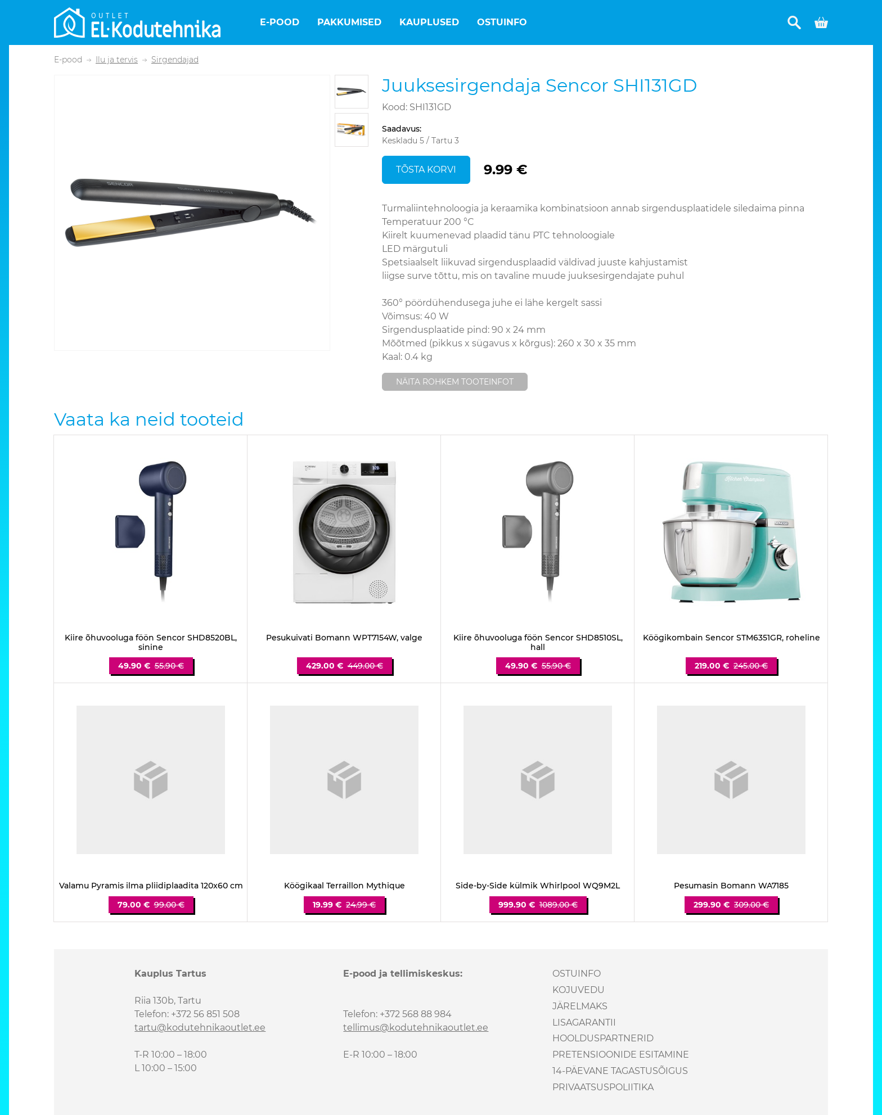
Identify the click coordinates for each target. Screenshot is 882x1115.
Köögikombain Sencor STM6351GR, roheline (731, 638)
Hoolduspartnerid (603, 1038)
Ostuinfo (502, 22)
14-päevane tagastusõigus (620, 1071)
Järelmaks (580, 1006)
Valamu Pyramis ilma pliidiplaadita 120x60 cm (151, 886)
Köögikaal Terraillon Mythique (344, 886)
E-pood (279, 22)
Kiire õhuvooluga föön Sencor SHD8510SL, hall (538, 642)
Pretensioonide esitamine (620, 1054)
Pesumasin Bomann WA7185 (731, 886)
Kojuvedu (578, 990)
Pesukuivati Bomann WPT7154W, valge (344, 638)
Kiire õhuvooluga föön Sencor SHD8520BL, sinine (151, 642)
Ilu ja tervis (117, 60)
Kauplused (429, 22)
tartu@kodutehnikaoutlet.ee (200, 1027)
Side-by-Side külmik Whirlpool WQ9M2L (538, 886)
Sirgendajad (175, 60)
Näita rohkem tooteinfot (455, 382)
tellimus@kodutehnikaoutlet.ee (415, 1027)
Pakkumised (349, 22)
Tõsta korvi (426, 169)
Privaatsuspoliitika (603, 1087)
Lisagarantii (584, 1022)
